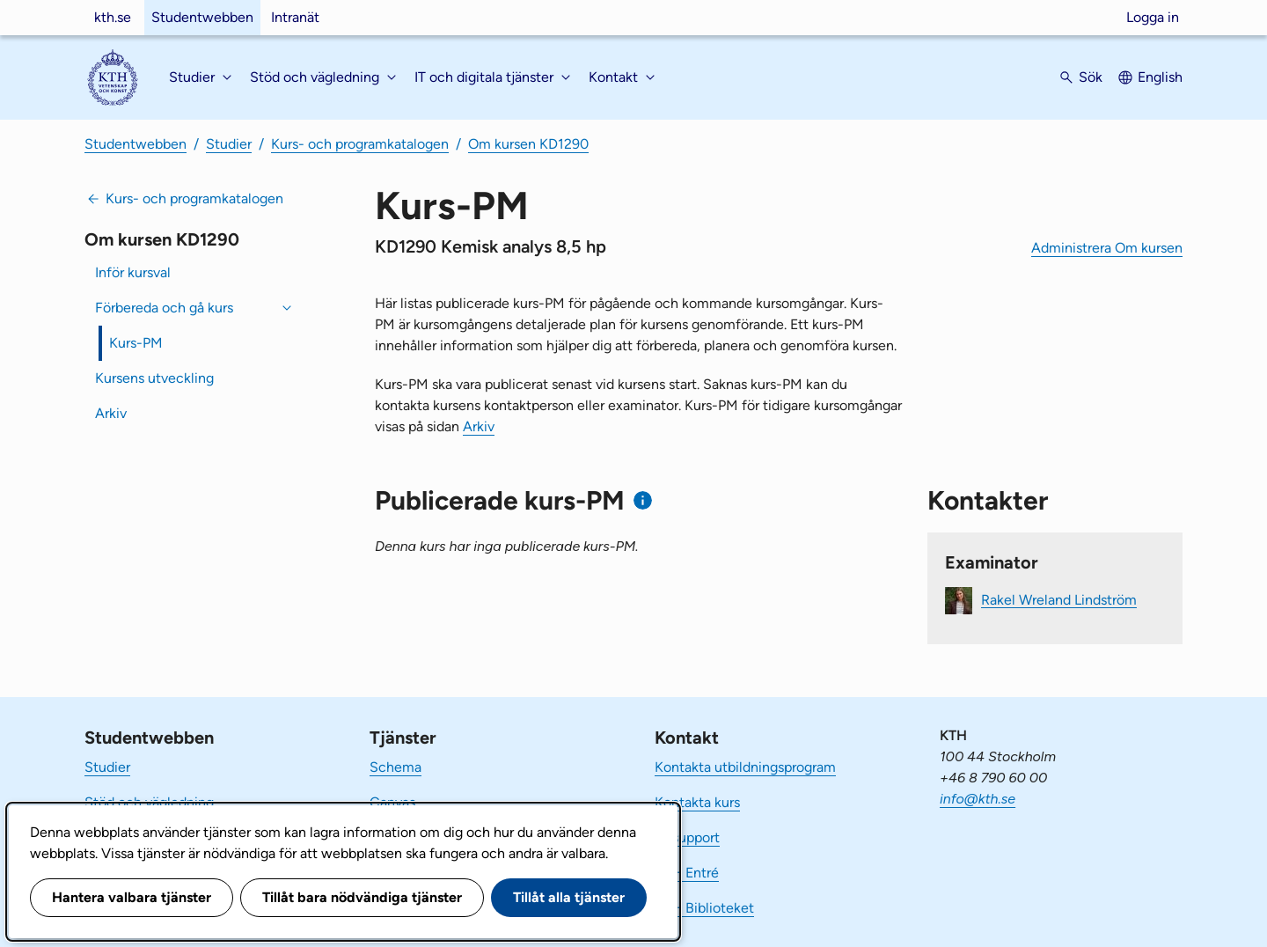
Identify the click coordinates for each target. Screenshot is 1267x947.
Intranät (295, 17)
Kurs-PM (136, 342)
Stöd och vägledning (149, 802)
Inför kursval (133, 272)
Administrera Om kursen (1107, 247)
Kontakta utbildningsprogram (745, 767)
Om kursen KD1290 (528, 144)
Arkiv (111, 413)
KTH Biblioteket (704, 907)
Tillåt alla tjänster (569, 897)
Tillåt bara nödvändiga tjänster (362, 897)
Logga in (1152, 17)
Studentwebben (202, 17)
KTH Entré (687, 872)
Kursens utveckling (154, 378)
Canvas (392, 802)
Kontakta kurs (697, 802)
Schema (395, 767)
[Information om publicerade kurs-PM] (643, 500)
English (1160, 77)
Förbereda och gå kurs (164, 307)
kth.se (112, 17)
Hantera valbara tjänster (131, 897)
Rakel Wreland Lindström (1059, 599)
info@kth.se (977, 798)
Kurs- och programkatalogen (360, 144)
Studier (229, 144)
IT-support (687, 837)
